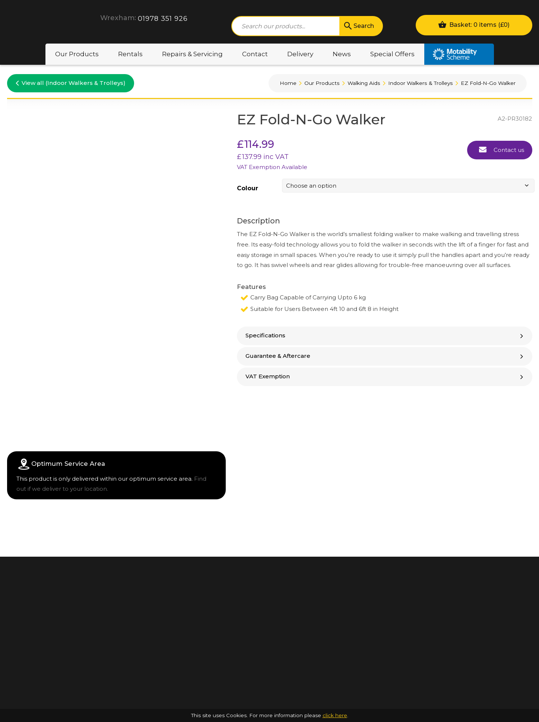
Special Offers (392, 54)
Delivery (300, 54)
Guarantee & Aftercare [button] (385, 355)
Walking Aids (364, 83)
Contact (255, 54)
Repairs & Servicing (192, 54)
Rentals (130, 54)
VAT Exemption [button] (385, 376)
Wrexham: (118, 18)
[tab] (384, 336)
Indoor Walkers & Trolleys (420, 83)
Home (288, 83)
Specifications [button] (385, 335)
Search (358, 26)
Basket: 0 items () (474, 24)
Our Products (77, 54)
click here (335, 715)
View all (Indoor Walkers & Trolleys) (71, 82)
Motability (459, 54)
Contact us (501, 149)
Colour (247, 188)
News (342, 54)
